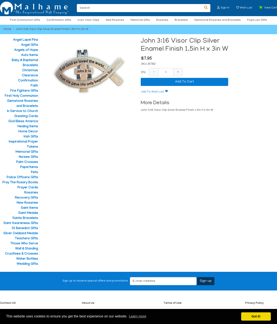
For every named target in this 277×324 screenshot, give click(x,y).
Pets (34, 172)
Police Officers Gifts (22, 178)
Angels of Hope (26, 50)
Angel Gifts (29, 45)
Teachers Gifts (26, 239)
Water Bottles (27, 259)
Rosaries (162, 20)
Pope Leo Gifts (257, 20)
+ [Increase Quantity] (178, 72)
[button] (218, 7)
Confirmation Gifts (58, 20)
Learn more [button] (137, 316)
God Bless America (23, 121)
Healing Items (27, 127)
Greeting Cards (26, 116)
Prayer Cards (27, 188)
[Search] (139, 8)
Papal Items (29, 167)
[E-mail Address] (163, 281)
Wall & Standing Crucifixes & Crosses (21, 251)
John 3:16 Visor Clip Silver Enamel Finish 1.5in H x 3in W (52, 29)
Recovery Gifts (26, 198)
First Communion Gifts (25, 20)
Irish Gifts (31, 137)
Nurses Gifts (28, 157)
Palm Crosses (27, 162)
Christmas (30, 71)
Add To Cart (184, 82)
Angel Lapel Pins (25, 40)
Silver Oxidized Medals (20, 234)
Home (7, 29)
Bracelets (181, 20)
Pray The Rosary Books (20, 183)
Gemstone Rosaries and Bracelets (217, 20)
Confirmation (28, 81)
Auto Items (29, 55)
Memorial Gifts (140, 20)
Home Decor (28, 132)
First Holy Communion (21, 96)
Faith (34, 86)
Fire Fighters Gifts (24, 91)
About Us (88, 303)
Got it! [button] (256, 316)
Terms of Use (172, 303)
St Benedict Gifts (25, 228)
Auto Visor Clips (88, 20)
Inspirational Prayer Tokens (23, 144)
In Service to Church (22, 111)
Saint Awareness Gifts (20, 223)
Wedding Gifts (27, 264)
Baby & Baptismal (25, 60)
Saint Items (29, 208)
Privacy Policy (254, 303)
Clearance (30, 76)
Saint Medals (28, 213)
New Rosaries (115, 20)
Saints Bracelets (25, 218)
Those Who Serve (24, 244)
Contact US (8, 303)
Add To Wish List (152, 92)
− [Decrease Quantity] (154, 72)
